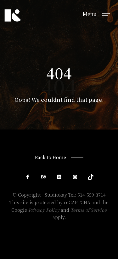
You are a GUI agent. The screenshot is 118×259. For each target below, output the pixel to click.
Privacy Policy (43, 210)
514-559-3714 (91, 195)
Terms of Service (88, 210)
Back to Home (50, 157)
